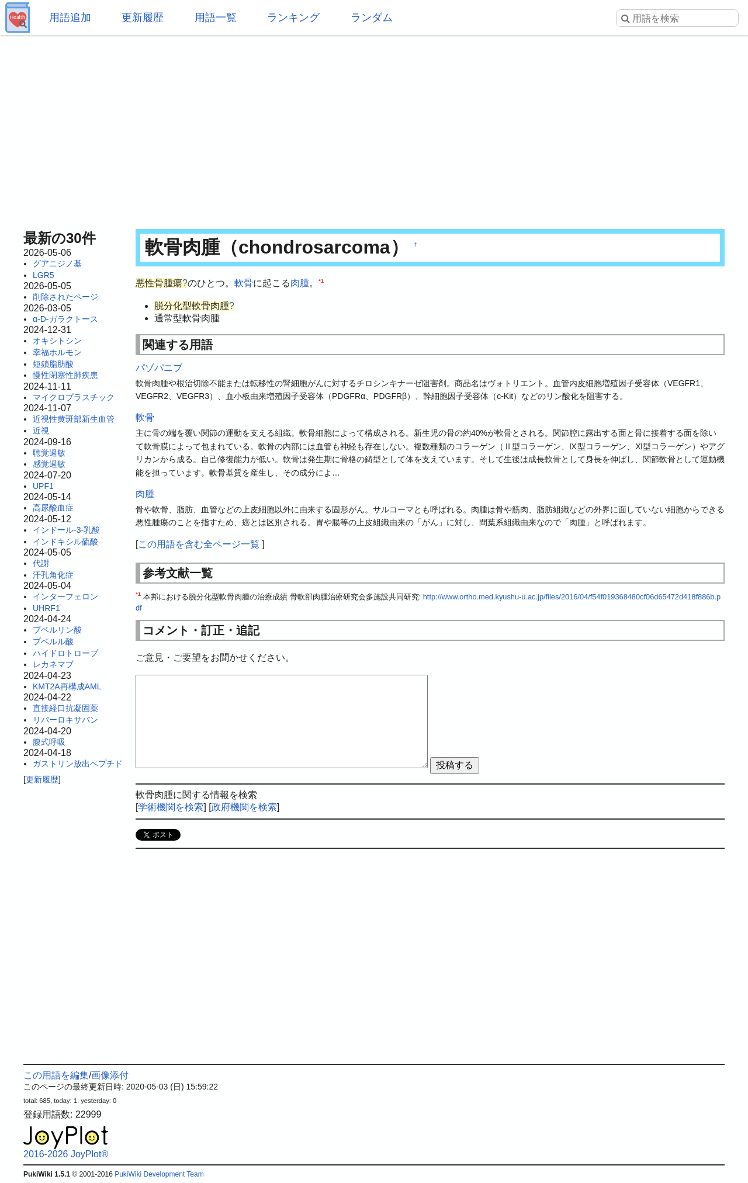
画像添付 (110, 1075)
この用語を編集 (56, 1075)
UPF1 (43, 486)
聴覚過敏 (49, 452)
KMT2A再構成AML (67, 686)
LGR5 (43, 275)
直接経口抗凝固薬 (65, 708)
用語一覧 (216, 17)
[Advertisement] (374, 128)
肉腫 (299, 283)
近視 (41, 430)
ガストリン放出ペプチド (78, 763)
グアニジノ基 (57, 263)
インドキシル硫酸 (65, 541)
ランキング (293, 17)
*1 (321, 280)
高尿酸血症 (53, 507)
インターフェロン (65, 596)
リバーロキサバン (65, 719)
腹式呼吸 (49, 742)
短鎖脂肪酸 (53, 364)
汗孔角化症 (53, 575)
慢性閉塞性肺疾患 (65, 375)
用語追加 (70, 17)
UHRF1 (46, 608)
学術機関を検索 (170, 807)
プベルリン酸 (57, 629)
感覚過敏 (49, 464)
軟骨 (243, 283)
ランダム (372, 17)
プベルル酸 (53, 641)
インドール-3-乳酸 (66, 530)
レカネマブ (53, 664)
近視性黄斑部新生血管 (74, 419)
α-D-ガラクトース (65, 319)
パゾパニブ (159, 368)
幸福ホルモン (57, 352)
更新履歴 (143, 17)
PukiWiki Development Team (159, 1174)
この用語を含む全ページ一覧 (198, 544)
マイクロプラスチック (74, 397)
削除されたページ (65, 296)
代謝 (41, 563)
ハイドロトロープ (65, 653)
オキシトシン (57, 340)
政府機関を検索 (244, 807)
